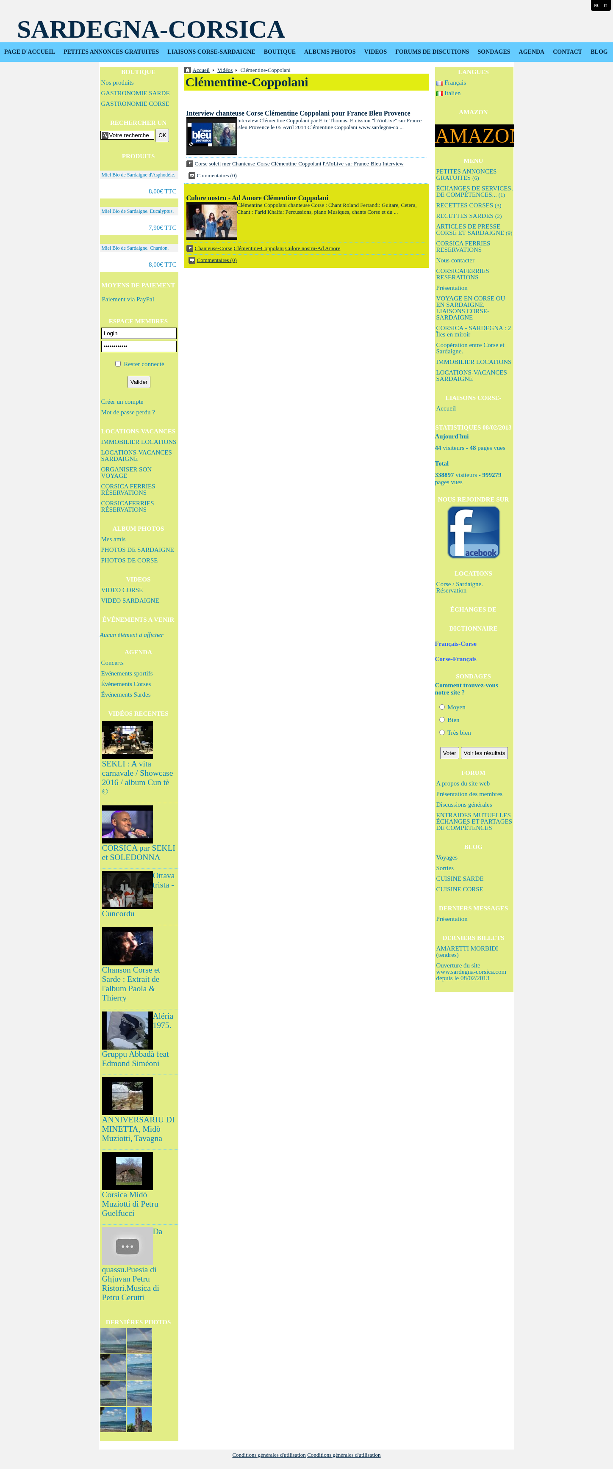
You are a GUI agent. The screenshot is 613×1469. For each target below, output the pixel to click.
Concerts (112, 662)
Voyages (447, 857)
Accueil (446, 408)
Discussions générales (464, 804)
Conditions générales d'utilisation (269, 1455)
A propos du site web (463, 783)
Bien (449, 720)
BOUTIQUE (280, 52)
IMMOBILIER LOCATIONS (139, 441)
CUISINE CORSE (459, 889)
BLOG (599, 52)
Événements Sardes (126, 694)
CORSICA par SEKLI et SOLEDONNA (138, 852)
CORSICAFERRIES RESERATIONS (462, 274)
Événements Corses (126, 684)
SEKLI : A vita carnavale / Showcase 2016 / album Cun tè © (137, 777)
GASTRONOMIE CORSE (135, 103)
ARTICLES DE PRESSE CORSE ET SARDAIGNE (474, 229)
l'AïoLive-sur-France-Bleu (352, 163)
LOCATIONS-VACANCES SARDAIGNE (136, 455)
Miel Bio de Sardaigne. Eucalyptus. (138, 211)
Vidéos (225, 70)
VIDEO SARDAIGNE (130, 600)
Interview (393, 163)
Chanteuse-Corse (251, 163)
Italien (448, 93)
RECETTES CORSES (469, 205)
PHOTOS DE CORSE (129, 560)
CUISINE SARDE (460, 878)
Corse (201, 163)
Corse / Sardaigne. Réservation (459, 587)
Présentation (452, 287)
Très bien (455, 732)
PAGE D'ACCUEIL (29, 52)
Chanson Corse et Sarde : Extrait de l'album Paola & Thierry (131, 983)
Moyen (452, 707)
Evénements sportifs (127, 673)
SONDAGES (494, 52)
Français (451, 82)
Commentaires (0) (217, 175)
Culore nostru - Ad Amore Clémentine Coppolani (257, 197)
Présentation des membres (469, 794)
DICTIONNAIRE (473, 628)
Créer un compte (122, 401)
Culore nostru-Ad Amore (312, 248)
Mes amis (113, 539)
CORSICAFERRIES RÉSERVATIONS (127, 506)
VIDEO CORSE (122, 590)
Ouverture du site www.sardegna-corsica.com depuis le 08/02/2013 (471, 971)
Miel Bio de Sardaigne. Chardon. (135, 248)
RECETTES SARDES (469, 215)
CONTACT (567, 52)
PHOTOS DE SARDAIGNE (137, 549)
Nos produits (117, 82)
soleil (215, 163)
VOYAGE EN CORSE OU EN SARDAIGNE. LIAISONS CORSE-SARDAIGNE (470, 308)
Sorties (445, 868)
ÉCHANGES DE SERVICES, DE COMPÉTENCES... (474, 191)
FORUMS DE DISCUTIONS (432, 52)
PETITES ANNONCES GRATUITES (111, 52)
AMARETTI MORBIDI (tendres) (467, 951)
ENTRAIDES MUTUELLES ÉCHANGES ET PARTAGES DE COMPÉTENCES (474, 821)
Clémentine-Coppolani (296, 163)
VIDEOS (375, 52)
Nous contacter (455, 260)
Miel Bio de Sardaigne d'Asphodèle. (138, 174)
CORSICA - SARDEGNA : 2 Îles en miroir (473, 331)
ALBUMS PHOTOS (330, 52)
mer (226, 163)
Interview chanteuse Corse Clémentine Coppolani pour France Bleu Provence (298, 113)
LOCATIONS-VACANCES (138, 431)
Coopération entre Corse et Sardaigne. (470, 348)
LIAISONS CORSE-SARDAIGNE (211, 52)
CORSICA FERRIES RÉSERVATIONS (128, 489)
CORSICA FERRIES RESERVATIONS (463, 246)
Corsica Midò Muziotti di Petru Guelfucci (130, 1204)
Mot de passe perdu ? (128, 412)
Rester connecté (144, 364)
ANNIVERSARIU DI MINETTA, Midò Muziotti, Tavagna (138, 1129)
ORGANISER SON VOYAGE (126, 472)
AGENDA (532, 52)
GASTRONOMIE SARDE (135, 93)
